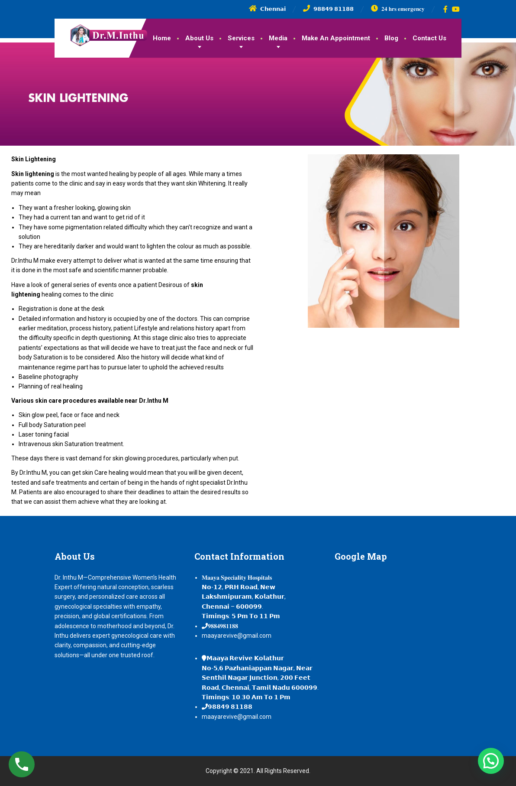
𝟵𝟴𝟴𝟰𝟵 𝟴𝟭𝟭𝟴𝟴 (230, 706)
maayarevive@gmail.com (236, 635)
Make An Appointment (336, 38)
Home (162, 38)
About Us (199, 38)
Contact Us (429, 38)
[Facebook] (445, 9)
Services (241, 38)
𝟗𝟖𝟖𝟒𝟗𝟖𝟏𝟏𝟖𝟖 (223, 626)
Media (278, 38)
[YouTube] (456, 9)
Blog (391, 38)
